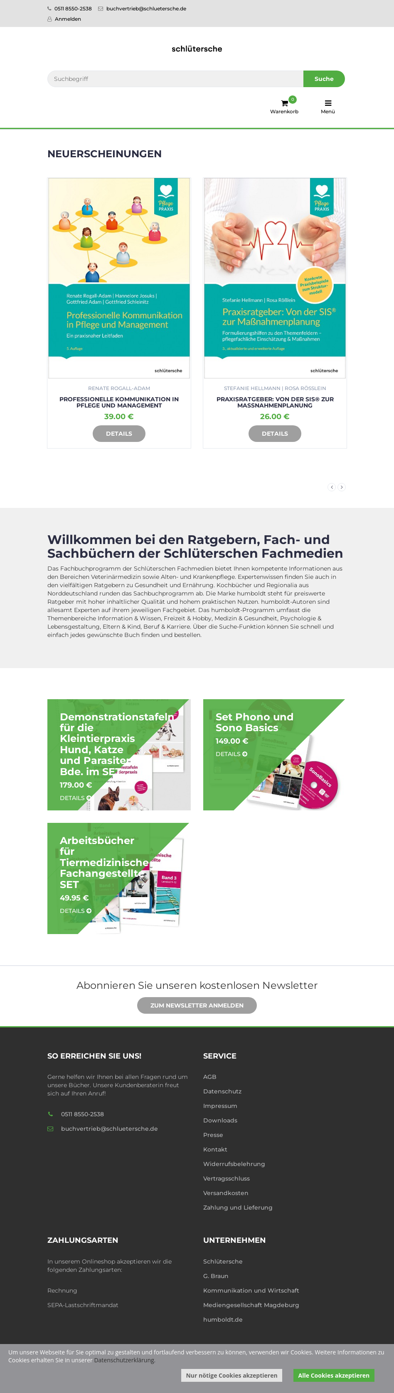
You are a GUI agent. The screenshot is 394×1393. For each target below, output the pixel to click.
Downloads (220, 1120)
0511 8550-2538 (69, 8)
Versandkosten (226, 1193)
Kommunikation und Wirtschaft (251, 1290)
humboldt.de (223, 1319)
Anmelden (64, 19)
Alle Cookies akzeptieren (334, 1375)
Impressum (220, 1106)
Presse (213, 1135)
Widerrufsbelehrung (234, 1164)
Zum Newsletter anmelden (191, 1006)
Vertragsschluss (226, 1178)
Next (341, 487)
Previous (332, 487)
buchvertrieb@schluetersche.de (142, 8)
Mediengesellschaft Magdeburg (251, 1305)
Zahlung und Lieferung (238, 1207)
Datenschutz (222, 1091)
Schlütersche (223, 1261)
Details (113, 434)
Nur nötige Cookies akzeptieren (231, 1375)
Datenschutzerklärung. (124, 1360)
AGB (210, 1077)
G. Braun (216, 1276)
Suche (324, 79)
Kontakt (215, 1149)
